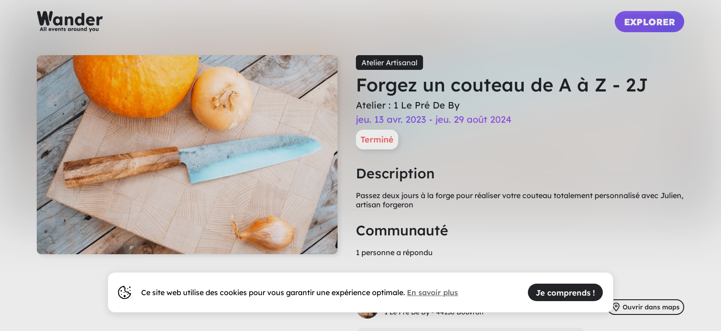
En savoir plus (432, 292)
